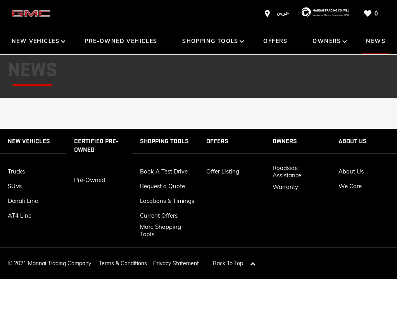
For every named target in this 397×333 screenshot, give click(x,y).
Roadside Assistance (287, 171)
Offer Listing (222, 171)
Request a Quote (162, 186)
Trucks (16, 171)
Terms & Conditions (123, 260)
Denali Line (23, 200)
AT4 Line (19, 215)
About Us (351, 171)
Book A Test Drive (164, 171)
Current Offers (159, 215)
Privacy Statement (176, 260)
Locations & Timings (167, 200)
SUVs (15, 186)
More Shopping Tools (160, 230)
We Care (350, 186)
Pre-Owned (89, 180)
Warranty (285, 187)
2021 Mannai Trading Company (52, 260)
